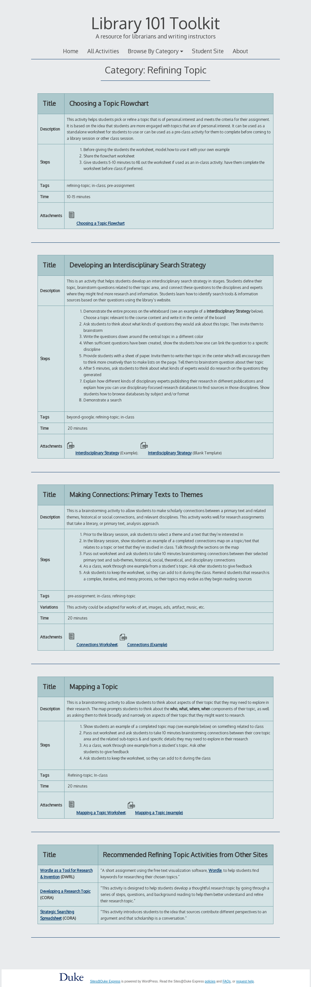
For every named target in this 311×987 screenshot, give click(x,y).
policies (210, 981)
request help (245, 981)
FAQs (227, 981)
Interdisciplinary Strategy (97, 453)
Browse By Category (153, 51)
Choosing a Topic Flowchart (100, 223)
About (240, 51)
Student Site (208, 51)
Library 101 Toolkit (155, 23)
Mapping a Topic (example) (159, 812)
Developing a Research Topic (65, 891)
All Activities (103, 51)
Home (70, 51)
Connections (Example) (147, 644)
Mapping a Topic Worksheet (100, 812)
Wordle (215, 870)
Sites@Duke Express (105, 981)
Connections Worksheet (96, 644)
